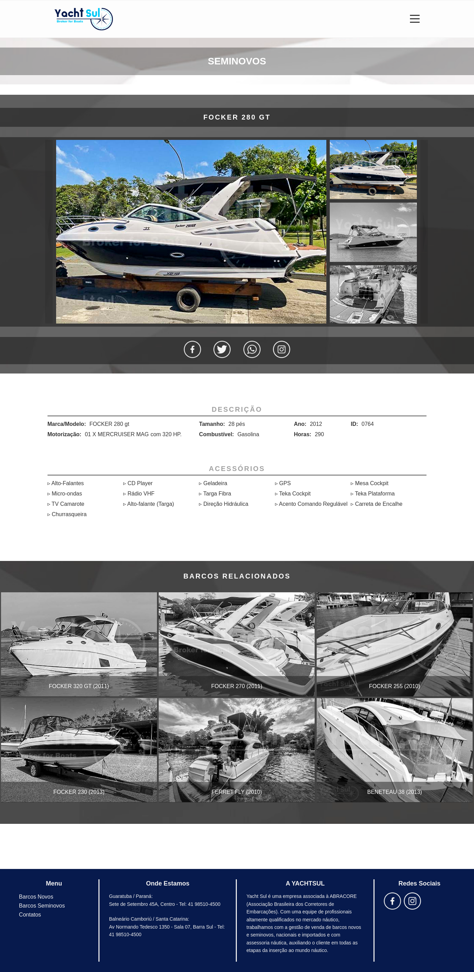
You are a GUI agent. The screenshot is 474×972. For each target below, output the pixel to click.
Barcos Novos (36, 897)
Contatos (30, 915)
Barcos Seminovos (42, 906)
